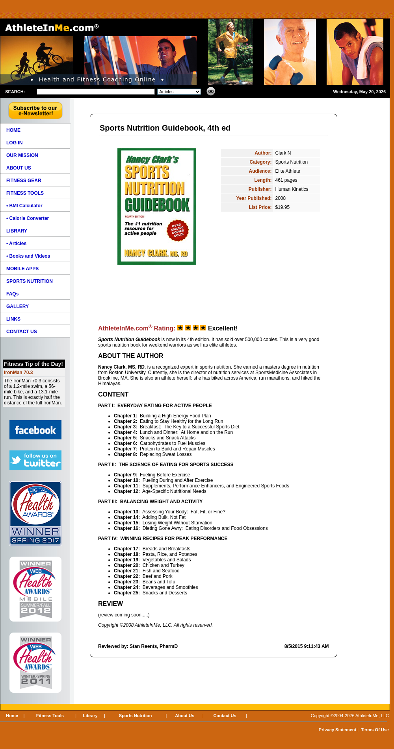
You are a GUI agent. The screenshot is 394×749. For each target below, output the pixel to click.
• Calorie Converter (27, 218)
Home (12, 715)
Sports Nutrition (135, 715)
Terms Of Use (375, 729)
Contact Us (225, 715)
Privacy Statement (337, 729)
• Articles (16, 243)
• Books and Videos (28, 256)
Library (90, 715)
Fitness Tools (50, 715)
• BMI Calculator (24, 205)
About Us (184, 715)
